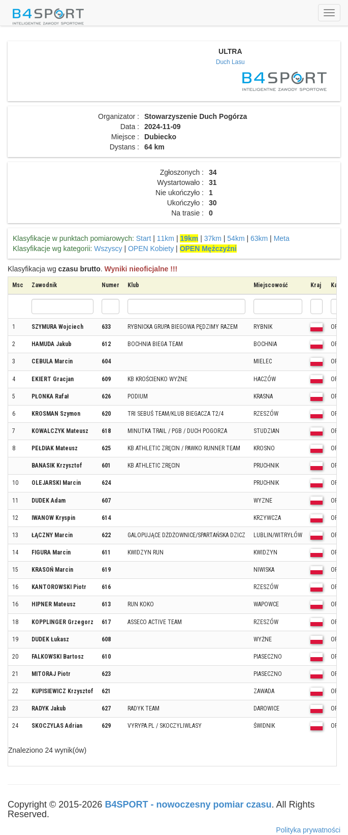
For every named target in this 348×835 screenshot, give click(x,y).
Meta (282, 238)
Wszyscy (108, 248)
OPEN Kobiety (151, 248)
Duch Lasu (230, 62)
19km (189, 238)
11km (165, 238)
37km (213, 238)
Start (143, 238)
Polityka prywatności (308, 830)
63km (259, 238)
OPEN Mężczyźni (208, 248)
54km (235, 238)
